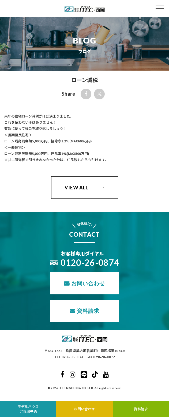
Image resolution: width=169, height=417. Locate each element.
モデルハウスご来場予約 (28, 409)
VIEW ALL (76, 187)
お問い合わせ (88, 283)
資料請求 (88, 310)
